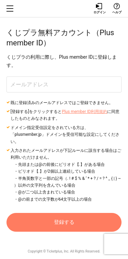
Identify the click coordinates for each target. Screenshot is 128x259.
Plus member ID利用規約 (84, 111)
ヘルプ (116, 8)
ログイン (99, 8)
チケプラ (64, 8)
